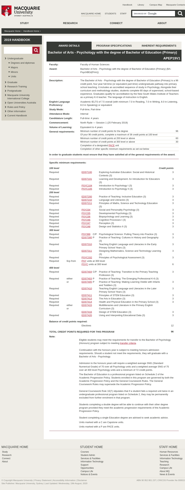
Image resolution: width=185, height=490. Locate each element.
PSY (84, 261)
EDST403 (87, 278)
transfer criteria (128, 343)
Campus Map (156, 5)
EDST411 (87, 295)
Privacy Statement (42, 480)
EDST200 (87, 196)
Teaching (164, 461)
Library (141, 5)
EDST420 (87, 315)
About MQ (165, 471)
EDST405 (87, 281)
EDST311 (87, 250)
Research (70, 23)
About (162, 23)
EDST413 (87, 298)
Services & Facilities (90, 458)
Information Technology (92, 461)
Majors (14, 67)
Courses (85, 452)
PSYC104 (87, 185)
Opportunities (87, 468)
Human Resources (169, 452)
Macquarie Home (91, 13)
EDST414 (87, 301)
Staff (123, 13)
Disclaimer (82, 480)
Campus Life (87, 471)
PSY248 (86, 226)
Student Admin (88, 455)
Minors (14, 72)
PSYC (85, 264)
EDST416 (87, 312)
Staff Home (168, 447)
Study (24, 23)
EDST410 (87, 288)
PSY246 (86, 219)
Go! (36, 50)
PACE (112, 145)
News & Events (167, 474)
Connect (116, 23)
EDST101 (87, 179)
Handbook (127, 5)
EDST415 (87, 305)
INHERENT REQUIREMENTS (159, 45)
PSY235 (86, 213)
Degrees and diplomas (23, 62)
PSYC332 (87, 257)
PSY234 (86, 209)
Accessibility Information (64, 480)
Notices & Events (89, 474)
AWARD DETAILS (69, 45)
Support (84, 465)
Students (110, 13)
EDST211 (87, 203)
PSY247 (86, 223)
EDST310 (87, 244)
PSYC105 (87, 188)
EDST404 (87, 271)
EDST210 (87, 199)
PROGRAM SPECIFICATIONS (114, 45)
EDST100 (87, 172)
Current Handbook (17, 115)
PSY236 (86, 216)
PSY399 (86, 234)
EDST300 (87, 237)
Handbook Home (31, 31)
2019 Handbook (17, 40)
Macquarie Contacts (175, 5)
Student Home (91, 447)
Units (13, 76)
